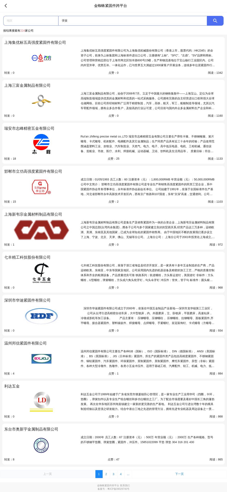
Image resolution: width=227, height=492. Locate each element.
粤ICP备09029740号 (118, 489)
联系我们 (125, 485)
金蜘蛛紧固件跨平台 (108, 485)
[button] (30, 21)
